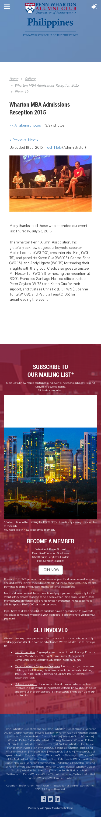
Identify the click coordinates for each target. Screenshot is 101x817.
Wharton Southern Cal (35, 770)
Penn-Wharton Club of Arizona (65, 729)
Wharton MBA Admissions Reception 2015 (47, 85)
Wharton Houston (16, 752)
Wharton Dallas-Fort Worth (24, 740)
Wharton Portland (84, 763)
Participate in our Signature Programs (37, 666)
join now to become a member (36, 530)
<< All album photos (25, 125)
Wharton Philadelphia (58, 763)
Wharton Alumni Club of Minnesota (51, 759)
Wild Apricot (45, 808)
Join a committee (25, 652)
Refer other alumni (26, 684)
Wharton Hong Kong (80, 748)
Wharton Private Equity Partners (25, 767)
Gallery (30, 78)
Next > (33, 140)
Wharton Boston (87, 733)
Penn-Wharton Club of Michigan (58, 755)
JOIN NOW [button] (50, 570)
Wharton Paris (35, 763)
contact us (23, 615)
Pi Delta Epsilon (44, 733)
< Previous (17, 140)
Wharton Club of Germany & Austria (46, 744)
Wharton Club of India (52, 748)
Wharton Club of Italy (61, 752)
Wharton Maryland (25, 755)
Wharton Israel (38, 752)
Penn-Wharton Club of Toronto (41, 774)
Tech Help (53, 147)
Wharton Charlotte (20, 736)
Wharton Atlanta (66, 733)
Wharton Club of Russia (60, 767)
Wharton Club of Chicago (46, 736)
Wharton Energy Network (57, 740)
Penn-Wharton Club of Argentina (25, 729)
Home (13, 78)
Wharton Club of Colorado (77, 736)
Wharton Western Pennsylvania (57, 778)
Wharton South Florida (64, 770)
